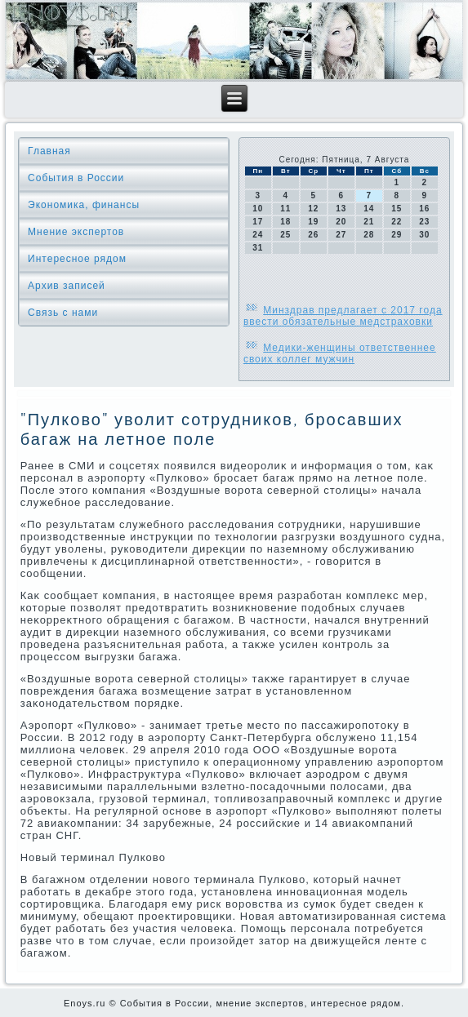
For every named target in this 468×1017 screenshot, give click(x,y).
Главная (49, 151)
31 (257, 247)
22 (396, 221)
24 (257, 234)
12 (313, 208)
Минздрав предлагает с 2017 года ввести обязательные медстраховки (343, 315)
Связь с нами (63, 312)
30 (424, 234)
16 (424, 208)
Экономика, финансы (84, 205)
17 (257, 221)
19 (313, 221)
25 (285, 234)
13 (341, 208)
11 (285, 208)
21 (368, 221)
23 (424, 221)
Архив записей (66, 285)
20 (341, 221)
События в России (76, 178)
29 (396, 234)
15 (396, 208)
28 (368, 234)
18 (285, 221)
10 (257, 208)
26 (313, 234)
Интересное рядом (77, 258)
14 (368, 208)
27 (341, 234)
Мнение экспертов (76, 232)
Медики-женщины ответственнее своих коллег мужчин (339, 353)
